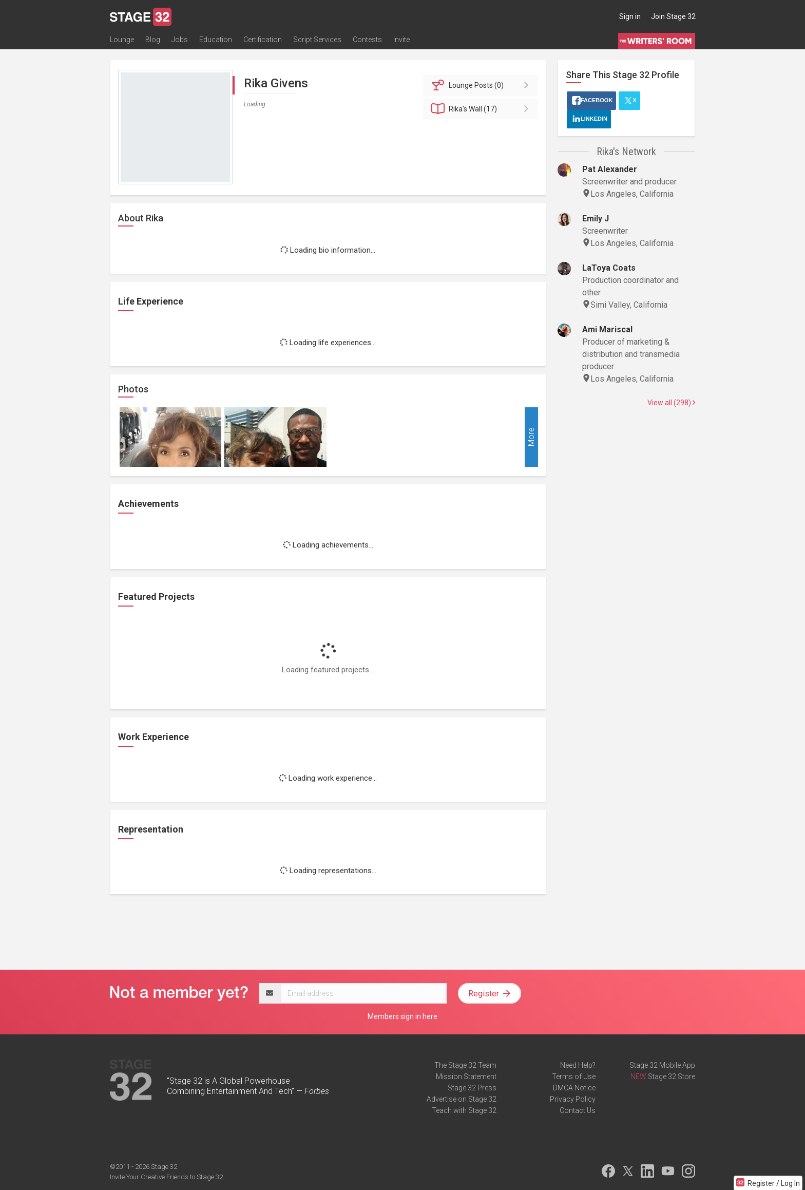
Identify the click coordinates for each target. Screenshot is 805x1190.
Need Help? (578, 1065)
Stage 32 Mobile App (662, 1065)
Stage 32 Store (671, 1076)
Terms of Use (574, 1076)
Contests (367, 39)
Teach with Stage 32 (464, 1110)
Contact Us (578, 1110)
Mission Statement (466, 1076)
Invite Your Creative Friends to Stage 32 (166, 1177)
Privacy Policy (573, 1099)
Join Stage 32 (673, 16)
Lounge (122, 39)
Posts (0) (482, 85)
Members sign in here (402, 1016)
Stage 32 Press (472, 1088)
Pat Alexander (609, 169)
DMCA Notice (574, 1088)
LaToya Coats (609, 268)
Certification (262, 39)
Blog (152, 39)
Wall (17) (482, 109)
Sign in (630, 16)
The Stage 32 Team (465, 1065)
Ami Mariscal (607, 329)
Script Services (317, 39)
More (531, 437)
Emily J (595, 218)
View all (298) (671, 403)
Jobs (179, 39)
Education (215, 39)
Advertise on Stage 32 (461, 1099)
